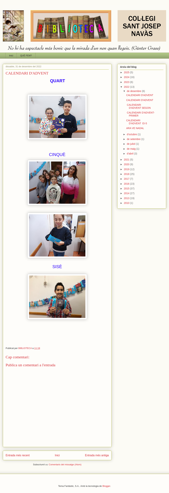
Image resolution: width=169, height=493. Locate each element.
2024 (127, 77)
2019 (127, 169)
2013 (127, 198)
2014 (127, 193)
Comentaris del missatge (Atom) (65, 464)
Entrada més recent (18, 455)
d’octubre (132, 134)
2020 (127, 164)
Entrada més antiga (97, 455)
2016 (127, 183)
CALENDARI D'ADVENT (139, 95)
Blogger (106, 486)
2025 (127, 72)
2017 (127, 178)
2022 (127, 86)
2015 (127, 188)
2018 (127, 174)
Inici (11, 55)
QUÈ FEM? (26, 55)
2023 (127, 82)
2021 (127, 159)
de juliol (131, 143)
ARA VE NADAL (135, 128)
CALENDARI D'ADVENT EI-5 (136, 122)
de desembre (134, 91)
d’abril (130, 153)
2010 (127, 203)
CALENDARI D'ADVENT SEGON (138, 106)
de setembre (134, 139)
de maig (131, 148)
